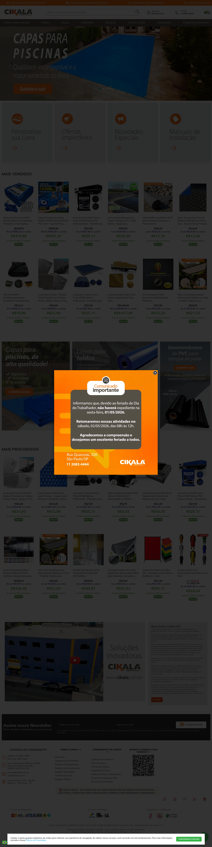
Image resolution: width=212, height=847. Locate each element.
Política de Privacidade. (36, 840)
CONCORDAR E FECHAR (188, 839)
